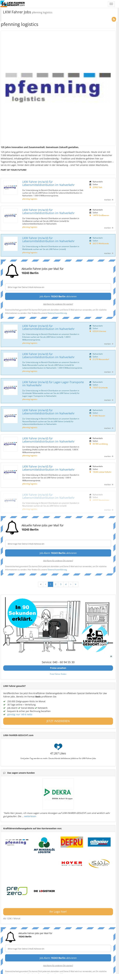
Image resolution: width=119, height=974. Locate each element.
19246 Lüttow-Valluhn (102, 472)
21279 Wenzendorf (101, 359)
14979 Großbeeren (101, 215)
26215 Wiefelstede (101, 243)
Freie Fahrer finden (58, 674)
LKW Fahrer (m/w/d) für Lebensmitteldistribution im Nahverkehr (48, 183)
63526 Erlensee (99, 331)
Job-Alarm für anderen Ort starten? (58, 304)
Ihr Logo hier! (58, 911)
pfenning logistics (29, 199)
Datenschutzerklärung (57, 313)
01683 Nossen (99, 415)
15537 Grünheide (100, 387)
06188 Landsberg (100, 444)
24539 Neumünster (101, 500)
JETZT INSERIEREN (58, 721)
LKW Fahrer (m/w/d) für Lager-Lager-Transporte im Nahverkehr (53, 383)
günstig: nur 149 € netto (19, 714)
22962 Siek (97, 187)
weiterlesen (30, 816)
